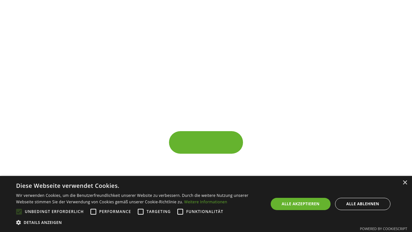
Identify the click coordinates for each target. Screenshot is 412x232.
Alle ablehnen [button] (362, 204)
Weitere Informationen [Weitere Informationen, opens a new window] (205, 202)
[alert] (206, 204)
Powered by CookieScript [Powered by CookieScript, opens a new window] (383, 228)
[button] (138, 222)
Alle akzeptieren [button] (301, 204)
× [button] (404, 182)
